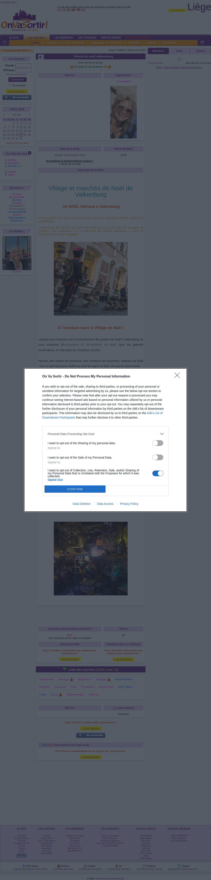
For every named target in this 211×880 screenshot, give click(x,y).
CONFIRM (75, 489)
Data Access (105, 503)
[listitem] (105, 434)
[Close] (178, 377)
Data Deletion (82, 503)
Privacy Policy (129, 503)
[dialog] (105, 440)
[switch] (157, 443)
